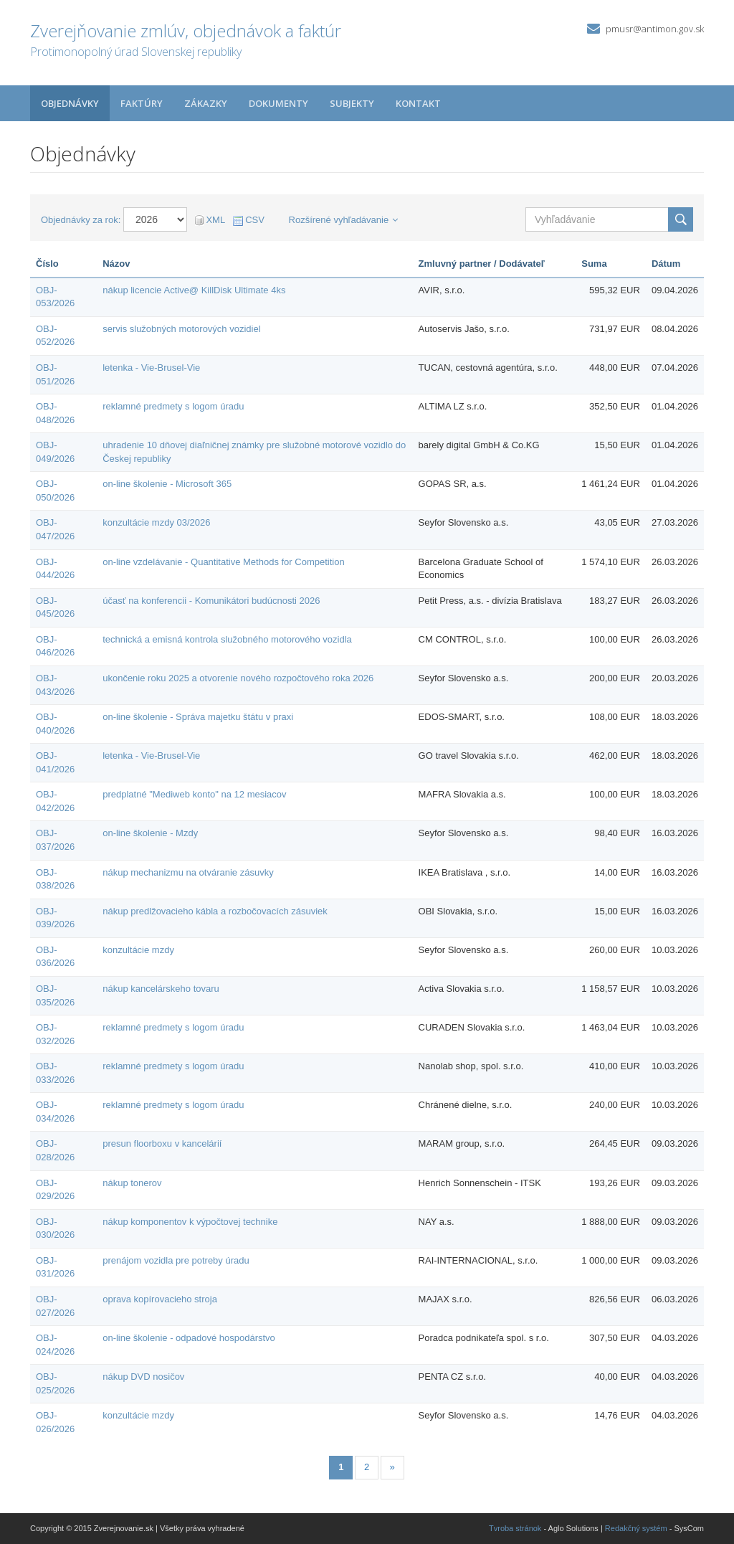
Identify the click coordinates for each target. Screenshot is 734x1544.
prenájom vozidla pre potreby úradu (176, 1260)
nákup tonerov (132, 1183)
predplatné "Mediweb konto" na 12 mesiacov (194, 794)
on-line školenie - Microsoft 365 (167, 483)
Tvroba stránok (515, 1528)
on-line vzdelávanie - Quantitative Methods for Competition (223, 561)
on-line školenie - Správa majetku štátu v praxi (198, 716)
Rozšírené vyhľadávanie (344, 219)
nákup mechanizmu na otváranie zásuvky (188, 872)
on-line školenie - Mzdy (150, 833)
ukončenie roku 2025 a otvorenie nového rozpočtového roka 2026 (238, 678)
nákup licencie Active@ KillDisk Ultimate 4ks (194, 290)
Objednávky (70, 103)
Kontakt (418, 103)
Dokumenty (278, 103)
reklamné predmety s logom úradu (173, 406)
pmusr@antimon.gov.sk (655, 28)
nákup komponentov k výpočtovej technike (190, 1221)
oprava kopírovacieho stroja (160, 1299)
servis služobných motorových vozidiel (181, 328)
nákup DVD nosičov (143, 1376)
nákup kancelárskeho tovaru (161, 988)
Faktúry (141, 103)
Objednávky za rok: (80, 219)
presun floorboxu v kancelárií (162, 1143)
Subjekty (352, 103)
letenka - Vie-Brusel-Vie (151, 367)
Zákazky (205, 103)
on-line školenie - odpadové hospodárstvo (189, 1337)
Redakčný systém (636, 1528)
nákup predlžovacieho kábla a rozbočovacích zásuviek (215, 911)
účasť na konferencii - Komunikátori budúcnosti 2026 (211, 600)
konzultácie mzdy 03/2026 (156, 522)
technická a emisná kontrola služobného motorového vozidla (227, 639)
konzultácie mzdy (138, 949)
